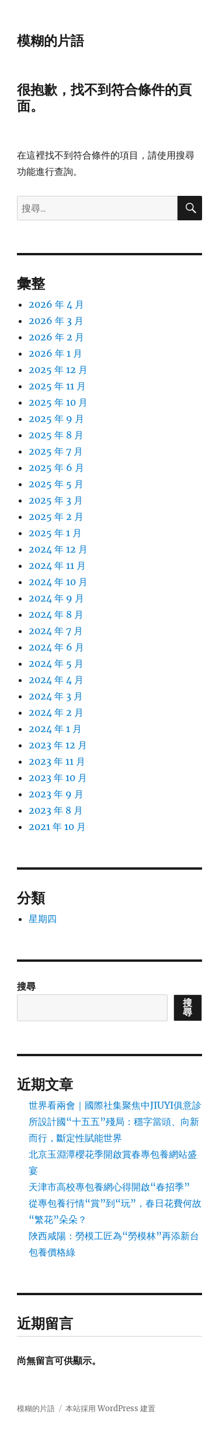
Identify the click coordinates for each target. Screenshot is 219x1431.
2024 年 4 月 (56, 679)
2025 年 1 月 (55, 533)
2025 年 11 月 (57, 386)
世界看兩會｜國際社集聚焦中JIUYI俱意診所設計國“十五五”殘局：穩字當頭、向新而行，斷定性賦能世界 (115, 1121)
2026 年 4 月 (56, 304)
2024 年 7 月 (56, 631)
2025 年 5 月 (56, 484)
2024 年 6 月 (56, 647)
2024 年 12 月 (58, 549)
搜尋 (26, 986)
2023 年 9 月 (56, 794)
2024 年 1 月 (55, 728)
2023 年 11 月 (57, 761)
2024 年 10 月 (58, 582)
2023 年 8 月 (56, 810)
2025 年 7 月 (56, 451)
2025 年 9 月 (56, 418)
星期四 (43, 918)
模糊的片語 (50, 41)
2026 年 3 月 (56, 320)
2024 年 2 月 (56, 712)
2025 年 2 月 (56, 516)
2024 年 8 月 (56, 614)
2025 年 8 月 (56, 435)
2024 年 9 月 (56, 598)
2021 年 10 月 (57, 826)
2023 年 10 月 (58, 777)
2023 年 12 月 (58, 745)
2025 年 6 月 (56, 467)
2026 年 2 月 (56, 337)
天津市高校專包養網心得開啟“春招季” (109, 1187)
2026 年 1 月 (55, 353)
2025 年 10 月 (58, 402)
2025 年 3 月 (56, 500)
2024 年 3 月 (56, 696)
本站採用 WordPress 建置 (110, 1409)
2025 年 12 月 (58, 369)
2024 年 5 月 (56, 663)
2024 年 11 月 (57, 565)
